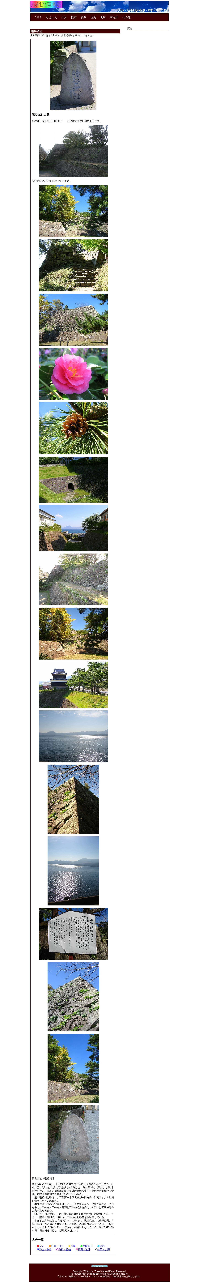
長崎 (103, 17)
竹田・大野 (102, 1249)
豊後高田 (86, 1246)
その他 (126, 17)
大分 (64, 17)
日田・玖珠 (83, 1249)
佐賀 (93, 17)
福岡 (83, 17)
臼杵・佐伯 (63, 1249)
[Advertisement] (148, 73)
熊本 (74, 17)
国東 (71, 1246)
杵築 (100, 1246)
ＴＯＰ (38, 17)
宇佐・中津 (44, 1249)
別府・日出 (56, 1246)
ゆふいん (51, 17)
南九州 (114, 17)
